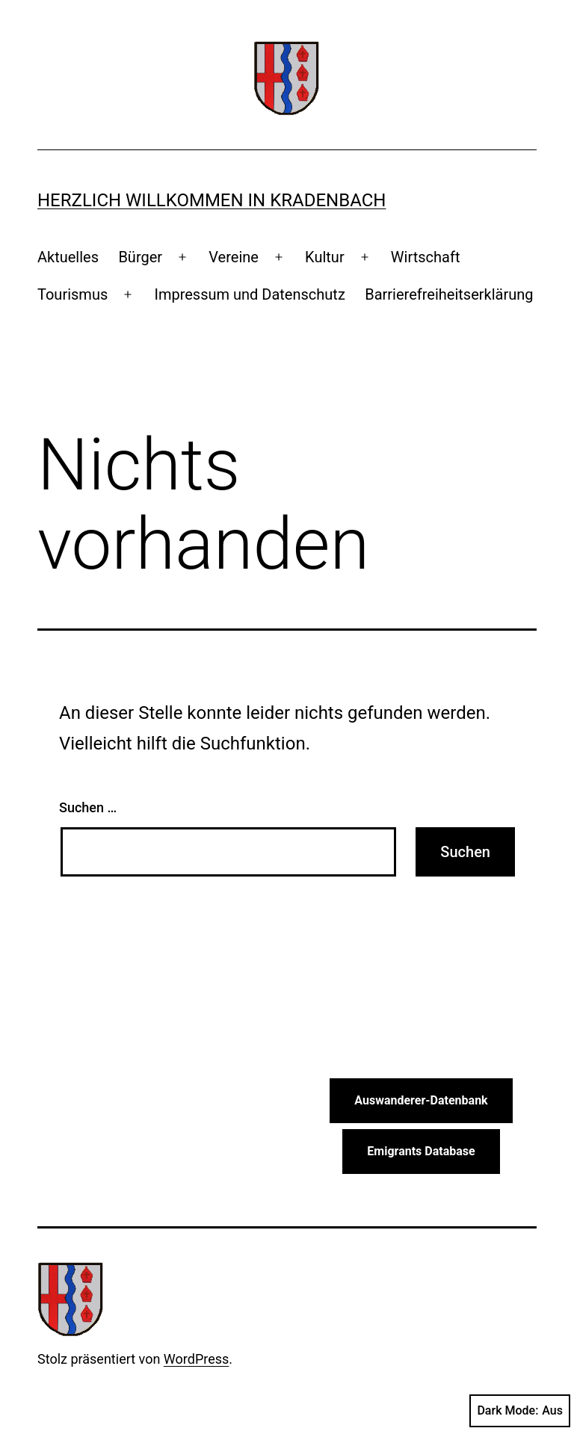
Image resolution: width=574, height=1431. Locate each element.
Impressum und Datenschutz (249, 294)
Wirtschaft (425, 257)
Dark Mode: (520, 1411)
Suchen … (88, 807)
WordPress (196, 1359)
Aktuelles (68, 257)
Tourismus (72, 294)
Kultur (325, 257)
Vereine (234, 257)
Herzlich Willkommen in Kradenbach (211, 200)
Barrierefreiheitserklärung (449, 294)
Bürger (140, 257)
